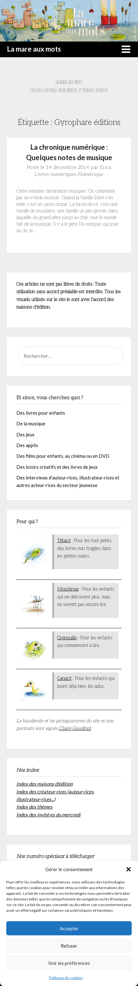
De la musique (30, 423)
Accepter (69, 928)
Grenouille (67, 638)
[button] (128, 869)
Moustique (68, 589)
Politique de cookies (66, 977)
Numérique (90, 174)
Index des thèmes (34, 807)
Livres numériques (56, 174)
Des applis (27, 445)
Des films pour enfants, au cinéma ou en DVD (62, 456)
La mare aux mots (34, 49)
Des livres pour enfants (40, 413)
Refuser (69, 946)
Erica (105, 168)
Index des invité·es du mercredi (48, 814)
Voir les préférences (69, 963)
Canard (64, 678)
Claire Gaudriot (75, 728)
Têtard (63, 540)
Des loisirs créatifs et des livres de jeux (57, 467)
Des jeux (25, 434)
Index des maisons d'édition (44, 784)
